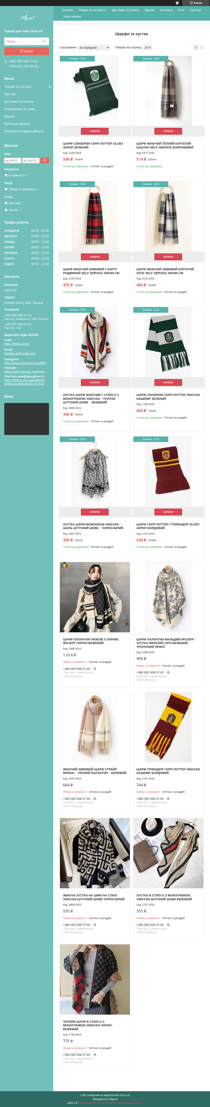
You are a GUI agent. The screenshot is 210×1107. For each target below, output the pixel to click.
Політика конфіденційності (24, 131)
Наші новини (72, 16)
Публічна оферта (17, 123)
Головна (67, 10)
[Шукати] (44, 41)
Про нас (10, 94)
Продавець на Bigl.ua (105, 1099)
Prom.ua (125, 1095)
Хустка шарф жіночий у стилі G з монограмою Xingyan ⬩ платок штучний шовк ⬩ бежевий (91, 398)
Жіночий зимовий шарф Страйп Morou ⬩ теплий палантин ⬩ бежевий (95, 771)
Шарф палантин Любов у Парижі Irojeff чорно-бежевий (90, 641)
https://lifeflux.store (16, 344)
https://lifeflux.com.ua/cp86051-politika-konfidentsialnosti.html (25, 382)
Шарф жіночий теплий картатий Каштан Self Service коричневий (165, 145)
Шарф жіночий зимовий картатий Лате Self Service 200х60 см (165, 271)
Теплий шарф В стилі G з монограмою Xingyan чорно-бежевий (88, 1025)
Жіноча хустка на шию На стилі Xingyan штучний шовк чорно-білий (94, 897)
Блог (181, 10)
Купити (94, 131)
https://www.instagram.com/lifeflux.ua (28, 363)
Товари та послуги (17, 86)
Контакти (166, 10)
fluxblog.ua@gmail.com (19, 353)
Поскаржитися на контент (94, 1102)
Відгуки (9, 116)
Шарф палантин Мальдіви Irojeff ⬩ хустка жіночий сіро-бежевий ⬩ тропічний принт (167, 643)
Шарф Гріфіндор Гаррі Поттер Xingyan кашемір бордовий (168, 771)
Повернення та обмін (20, 109)
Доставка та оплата (18, 101)
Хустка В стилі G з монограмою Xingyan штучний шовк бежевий (164, 897)
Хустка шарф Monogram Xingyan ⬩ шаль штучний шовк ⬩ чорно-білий (93, 526)
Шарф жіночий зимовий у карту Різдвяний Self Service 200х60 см (91, 271)
